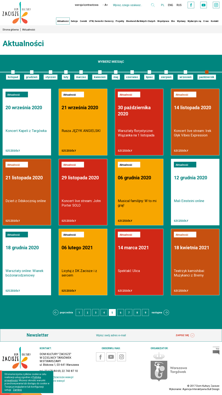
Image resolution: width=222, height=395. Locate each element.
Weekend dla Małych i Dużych (140, 21)
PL (162, 5)
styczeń (50, 77)
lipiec (149, 77)
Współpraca (163, 21)
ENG (170, 5)
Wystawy (181, 21)
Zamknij (17, 389)
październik (206, 77)
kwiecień (100, 77)
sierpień (166, 77)
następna (157, 312)
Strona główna (11, 29)
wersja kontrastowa (86, 5)
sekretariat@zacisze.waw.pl (56, 377)
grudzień (31, 77)
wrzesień (185, 77)
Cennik (83, 21)
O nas (206, 21)
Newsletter (37, 335)
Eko (173, 21)
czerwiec (132, 77)
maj (116, 77)
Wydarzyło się (194, 21)
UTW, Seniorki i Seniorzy (101, 21)
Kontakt (214, 21)
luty (66, 77)
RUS (179, 5)
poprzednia (66, 312)
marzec (81, 77)
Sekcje (74, 21)
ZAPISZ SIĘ (185, 335)
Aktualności (63, 21)
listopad (13, 77)
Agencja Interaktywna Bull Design (200, 389)
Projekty (120, 21)
